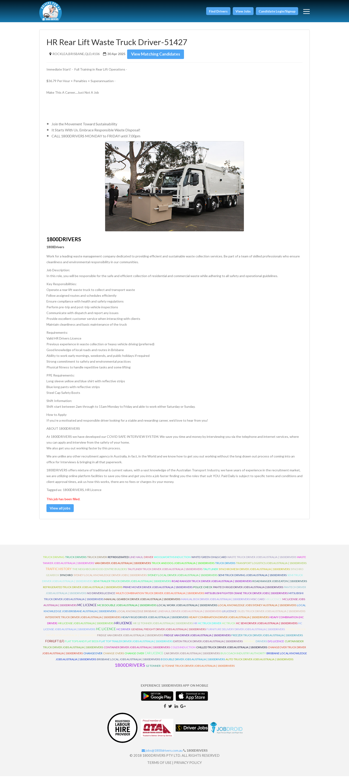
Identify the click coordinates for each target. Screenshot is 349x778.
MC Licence (87, 607)
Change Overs (113, 655)
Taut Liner (210, 571)
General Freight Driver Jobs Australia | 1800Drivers (168, 631)
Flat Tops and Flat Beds (81, 643)
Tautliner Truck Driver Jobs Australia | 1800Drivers (165, 571)
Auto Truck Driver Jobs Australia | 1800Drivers (259, 661)
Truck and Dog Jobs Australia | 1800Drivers (183, 565)
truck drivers (75, 559)
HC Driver (123, 631)
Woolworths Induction (172, 559)
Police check (202, 589)
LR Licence (229, 613)
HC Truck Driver (209, 625)
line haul (136, 559)
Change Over (134, 655)
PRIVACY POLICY (188, 764)
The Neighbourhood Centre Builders (99, 571)
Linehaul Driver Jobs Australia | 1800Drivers (189, 613)
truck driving (53, 559)
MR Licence (273, 601)
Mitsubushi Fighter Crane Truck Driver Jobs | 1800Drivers (246, 595)
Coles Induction (183, 649)
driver (148, 559)
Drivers (261, 643)
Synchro (66, 577)
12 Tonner (153, 667)
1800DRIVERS (130, 667)
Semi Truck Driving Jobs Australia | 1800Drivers (252, 577)
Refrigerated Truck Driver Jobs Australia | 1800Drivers (82, 589)
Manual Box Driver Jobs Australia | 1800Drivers (215, 601)
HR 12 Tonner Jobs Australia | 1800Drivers (163, 625)
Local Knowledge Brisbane (137, 613)
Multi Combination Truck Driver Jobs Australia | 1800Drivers (160, 595)
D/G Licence (276, 643)
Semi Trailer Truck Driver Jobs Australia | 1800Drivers (132, 583)
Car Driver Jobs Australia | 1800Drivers (192, 655)
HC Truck (228, 625)
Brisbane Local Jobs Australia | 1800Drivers (128, 661)
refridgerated (118, 559)
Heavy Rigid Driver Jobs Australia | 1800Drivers (154, 619)
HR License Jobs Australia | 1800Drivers (86, 625)
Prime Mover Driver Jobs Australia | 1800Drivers (158, 589)
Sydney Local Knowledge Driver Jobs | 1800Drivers (110, 577)
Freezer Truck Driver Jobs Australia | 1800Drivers (267, 637)
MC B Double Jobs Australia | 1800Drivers (126, 607)
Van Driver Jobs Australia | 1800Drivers (123, 565)
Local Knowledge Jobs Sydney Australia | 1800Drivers (257, 607)
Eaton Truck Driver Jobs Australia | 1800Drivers (208, 643)
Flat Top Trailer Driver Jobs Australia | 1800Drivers (136, 643)
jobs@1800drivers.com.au (162, 752)
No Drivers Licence (101, 595)
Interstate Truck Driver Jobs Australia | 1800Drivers (83, 619)
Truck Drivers (225, 565)
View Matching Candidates (157, 54)
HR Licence (123, 625)
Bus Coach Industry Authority (243, 655)
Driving (249, 643)
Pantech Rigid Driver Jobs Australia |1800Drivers (248, 589)
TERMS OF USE (159, 764)
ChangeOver (92, 655)
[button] (218, 11)
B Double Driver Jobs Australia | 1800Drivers (193, 661)
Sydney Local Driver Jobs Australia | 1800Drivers (182, 577)
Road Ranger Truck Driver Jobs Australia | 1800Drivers (212, 583)
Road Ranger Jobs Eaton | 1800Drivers (279, 583)
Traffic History (59, 571)
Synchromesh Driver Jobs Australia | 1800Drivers (254, 571)
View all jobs (62, 509)
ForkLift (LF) (54, 643)
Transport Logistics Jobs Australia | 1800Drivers (271, 565)
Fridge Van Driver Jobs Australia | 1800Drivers (130, 637)
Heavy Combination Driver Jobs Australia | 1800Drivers (229, 619)
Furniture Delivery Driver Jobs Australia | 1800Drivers (245, 631)
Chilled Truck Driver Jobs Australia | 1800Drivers (231, 649)
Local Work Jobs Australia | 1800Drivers (187, 607)
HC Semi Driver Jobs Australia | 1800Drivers (266, 625)
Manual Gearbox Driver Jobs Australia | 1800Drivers (142, 601)
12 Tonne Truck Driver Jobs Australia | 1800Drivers (198, 667)
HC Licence (106, 631)
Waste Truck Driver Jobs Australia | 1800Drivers (261, 559)
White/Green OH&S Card (209, 559)
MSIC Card (258, 601)
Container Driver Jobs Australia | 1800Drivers (137, 649)
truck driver (97, 559)
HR (195, 625)
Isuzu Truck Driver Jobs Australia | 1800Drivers (271, 613)
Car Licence (154, 655)
